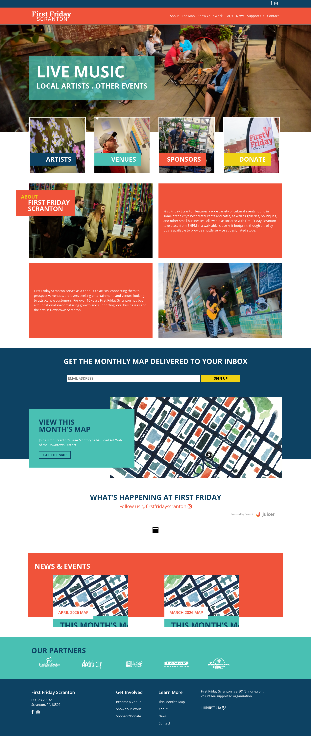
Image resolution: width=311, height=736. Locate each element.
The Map (188, 16)
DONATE (252, 159)
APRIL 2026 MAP (73, 612)
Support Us (255, 16)
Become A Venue (128, 702)
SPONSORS (184, 159)
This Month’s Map (171, 702)
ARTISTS (58, 159)
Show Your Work (210, 16)
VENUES (123, 159)
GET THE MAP (54, 454)
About (174, 16)
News (240, 16)
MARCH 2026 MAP (186, 612)
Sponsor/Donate (128, 716)
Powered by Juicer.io (242, 513)
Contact (273, 16)
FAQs (229, 16)
